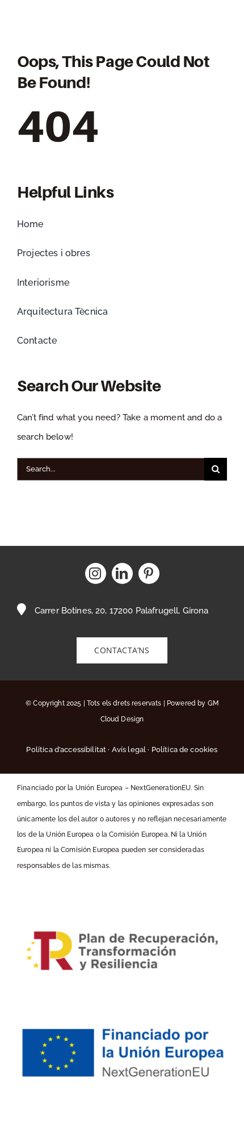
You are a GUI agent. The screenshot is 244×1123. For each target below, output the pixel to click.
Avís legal (129, 749)
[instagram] (95, 573)
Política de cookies (185, 749)
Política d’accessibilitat (66, 749)
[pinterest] (148, 573)
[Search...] (110, 469)
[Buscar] (215, 469)
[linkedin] (122, 573)
